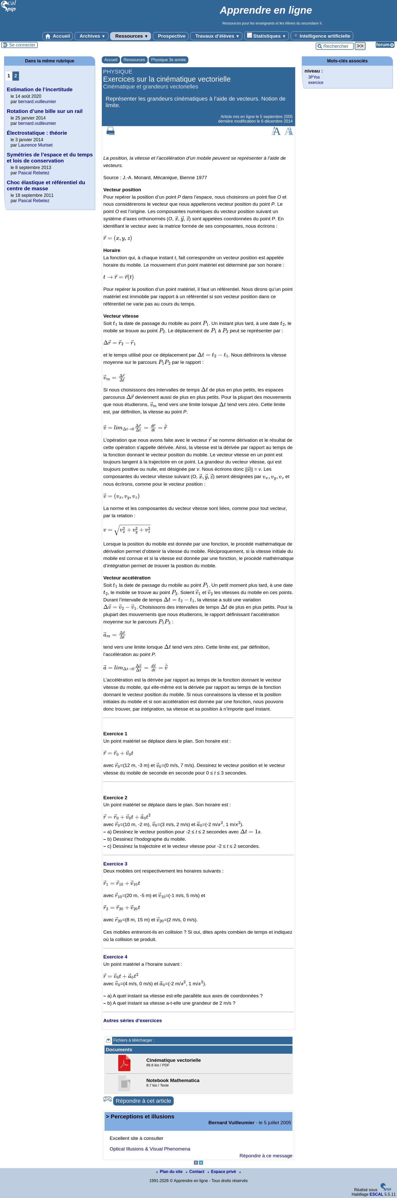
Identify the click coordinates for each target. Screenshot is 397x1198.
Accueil (57, 36)
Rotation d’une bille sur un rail (45, 111)
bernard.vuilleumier (37, 101)
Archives (91, 36)
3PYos (314, 77)
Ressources (130, 36)
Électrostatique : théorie (37, 133)
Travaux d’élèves (216, 36)
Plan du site (170, 1171)
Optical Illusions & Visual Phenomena (150, 1149)
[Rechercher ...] (335, 46)
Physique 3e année (168, 60)
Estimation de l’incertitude (40, 89)
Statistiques (266, 36)
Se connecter (22, 45)
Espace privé (222, 1171)
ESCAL (376, 1194)
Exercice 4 (115, 956)
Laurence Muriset (35, 145)
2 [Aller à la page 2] (15, 75)
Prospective (171, 36)
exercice (316, 82)
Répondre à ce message (266, 1155)
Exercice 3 (115, 863)
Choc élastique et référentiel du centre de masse (46, 185)
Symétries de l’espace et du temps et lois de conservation (50, 157)
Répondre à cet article (143, 1101)
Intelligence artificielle (321, 36)
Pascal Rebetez (33, 172)
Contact (196, 1171)
